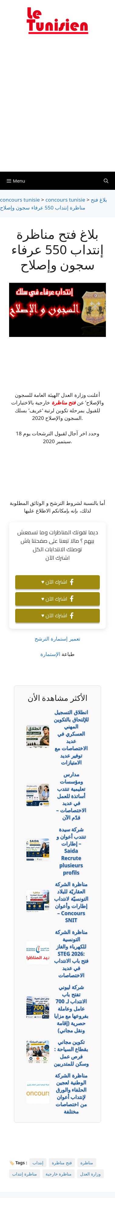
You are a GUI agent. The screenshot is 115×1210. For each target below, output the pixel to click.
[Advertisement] (57, 106)
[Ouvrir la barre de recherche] (106, 181)
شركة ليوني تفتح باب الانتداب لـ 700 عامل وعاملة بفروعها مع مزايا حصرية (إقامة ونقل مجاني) (71, 1009)
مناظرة (86, 1162)
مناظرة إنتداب (24, 1174)
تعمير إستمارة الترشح (57, 638)
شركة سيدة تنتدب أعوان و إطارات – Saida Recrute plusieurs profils (71, 851)
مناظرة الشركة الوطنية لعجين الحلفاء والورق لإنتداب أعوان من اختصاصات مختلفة (71, 1093)
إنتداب (37, 1162)
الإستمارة (50, 654)
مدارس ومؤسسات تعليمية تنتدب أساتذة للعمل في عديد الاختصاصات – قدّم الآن (71, 796)
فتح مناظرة (64, 402)
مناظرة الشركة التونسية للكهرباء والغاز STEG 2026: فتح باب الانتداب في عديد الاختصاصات (71, 953)
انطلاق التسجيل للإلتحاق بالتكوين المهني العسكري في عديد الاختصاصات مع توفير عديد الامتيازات (71, 737)
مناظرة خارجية (59, 1174)
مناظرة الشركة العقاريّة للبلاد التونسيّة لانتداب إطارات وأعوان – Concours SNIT (71, 902)
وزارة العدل (90, 1174)
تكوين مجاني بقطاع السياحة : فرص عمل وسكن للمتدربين (71, 1052)
